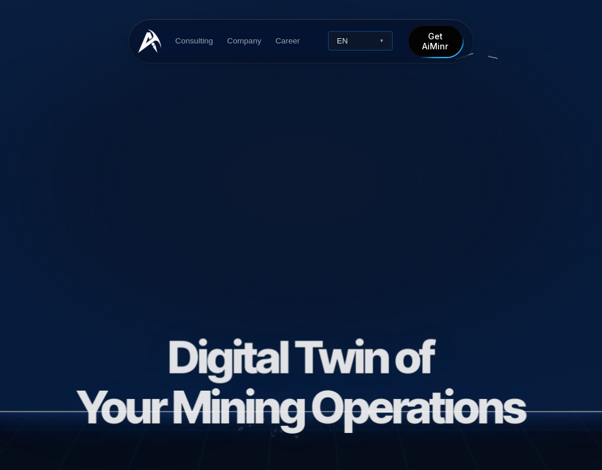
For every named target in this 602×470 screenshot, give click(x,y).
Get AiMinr (435, 41)
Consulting (194, 40)
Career (287, 40)
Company (244, 40)
